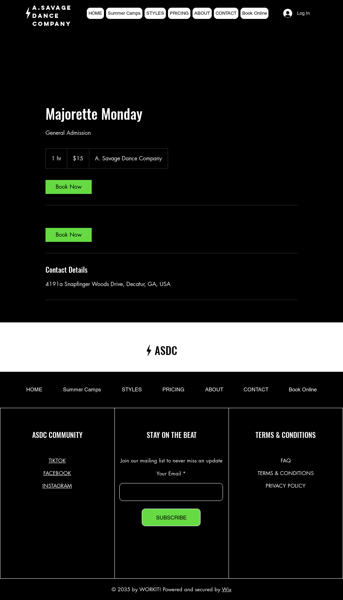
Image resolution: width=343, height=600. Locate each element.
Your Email (168, 473)
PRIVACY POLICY (286, 485)
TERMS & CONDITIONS (286, 473)
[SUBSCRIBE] (171, 517)
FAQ (286, 460)
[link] (69, 187)
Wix (226, 589)
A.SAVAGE (52, 8)
